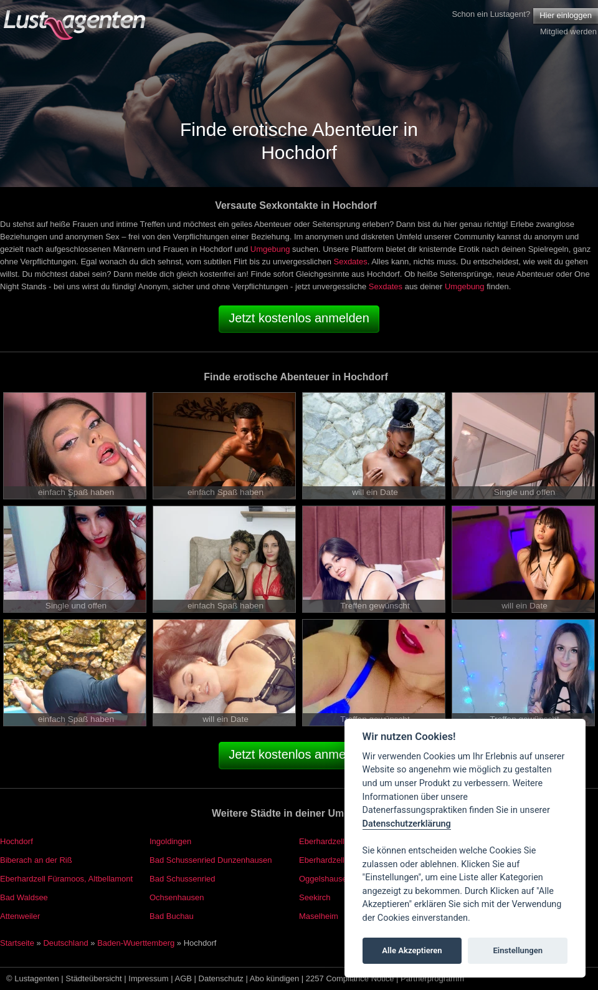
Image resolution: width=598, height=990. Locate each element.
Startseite (17, 943)
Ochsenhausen (177, 897)
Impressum (148, 978)
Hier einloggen (565, 15)
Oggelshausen (325, 878)
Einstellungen (518, 950)
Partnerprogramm (432, 978)
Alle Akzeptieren (412, 950)
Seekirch (315, 897)
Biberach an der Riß (36, 860)
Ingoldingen (170, 841)
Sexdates (350, 261)
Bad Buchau (172, 916)
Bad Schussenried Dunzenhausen (211, 860)
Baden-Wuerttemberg (135, 943)
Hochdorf (16, 841)
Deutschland (65, 943)
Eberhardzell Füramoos (341, 860)
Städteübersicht (93, 978)
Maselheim (318, 916)
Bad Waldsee (24, 897)
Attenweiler (20, 916)
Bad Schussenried (183, 878)
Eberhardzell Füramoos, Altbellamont (66, 878)
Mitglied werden (568, 31)
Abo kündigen (275, 978)
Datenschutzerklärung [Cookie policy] (407, 824)
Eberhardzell (321, 841)
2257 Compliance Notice (350, 978)
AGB (183, 978)
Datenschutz (221, 978)
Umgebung (270, 249)
